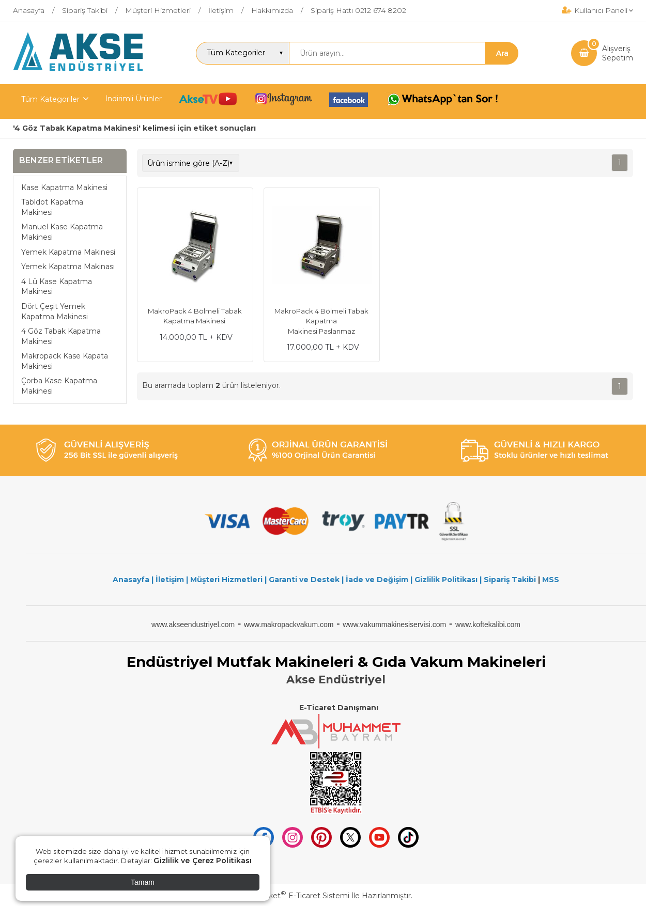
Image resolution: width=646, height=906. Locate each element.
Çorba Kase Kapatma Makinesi (59, 386)
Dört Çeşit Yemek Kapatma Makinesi (54, 311)
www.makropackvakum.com (289, 624)
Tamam (143, 882)
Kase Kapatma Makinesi (64, 187)
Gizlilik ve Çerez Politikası (202, 860)
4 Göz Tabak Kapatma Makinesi (61, 336)
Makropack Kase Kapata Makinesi (64, 361)
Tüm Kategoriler (50, 99)
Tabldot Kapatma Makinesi (52, 207)
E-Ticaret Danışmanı (338, 707)
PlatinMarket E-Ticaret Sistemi (291, 895)
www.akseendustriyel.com (193, 624)
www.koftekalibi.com (487, 624)
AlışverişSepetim (617, 53)
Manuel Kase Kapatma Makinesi (62, 232)
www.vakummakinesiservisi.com (394, 624)
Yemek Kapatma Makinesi (68, 252)
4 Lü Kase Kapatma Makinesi (56, 286)
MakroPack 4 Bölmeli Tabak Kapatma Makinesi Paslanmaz (321, 321)
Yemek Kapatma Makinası (68, 266)
